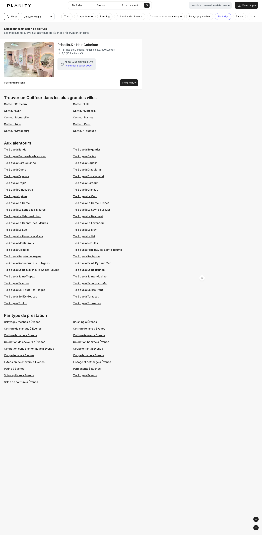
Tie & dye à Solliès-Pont (88, 289)
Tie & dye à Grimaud (85, 189)
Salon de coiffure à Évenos (21, 382)
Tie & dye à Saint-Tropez (19, 276)
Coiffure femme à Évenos (89, 328)
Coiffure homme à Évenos (20, 335)
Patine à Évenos (14, 368)
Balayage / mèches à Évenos (22, 322)
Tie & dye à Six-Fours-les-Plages (24, 289)
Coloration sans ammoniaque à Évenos (29, 348)
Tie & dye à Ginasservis (19, 189)
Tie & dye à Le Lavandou (88, 223)
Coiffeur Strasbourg (17, 130)
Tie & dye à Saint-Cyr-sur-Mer (92, 263)
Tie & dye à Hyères (15, 196)
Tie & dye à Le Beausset (88, 216)
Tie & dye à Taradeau (86, 296)
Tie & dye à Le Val (84, 236)
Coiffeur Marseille (84, 110)
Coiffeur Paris (82, 124)
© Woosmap (199, 533)
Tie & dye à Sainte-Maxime (89, 276)
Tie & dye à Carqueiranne (20, 163)
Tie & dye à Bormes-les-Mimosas (25, 156)
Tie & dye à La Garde (17, 203)
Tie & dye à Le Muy (85, 229)
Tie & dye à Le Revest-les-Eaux (23, 236)
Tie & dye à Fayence (16, 176)
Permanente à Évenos (87, 368)
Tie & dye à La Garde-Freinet (91, 203)
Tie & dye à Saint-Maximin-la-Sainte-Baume (31, 269)
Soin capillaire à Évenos (19, 375)
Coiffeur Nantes (83, 117)
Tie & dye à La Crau (85, 196)
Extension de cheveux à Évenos (24, 362)
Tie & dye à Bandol (15, 149)
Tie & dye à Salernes (16, 283)
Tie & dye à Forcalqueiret (88, 176)
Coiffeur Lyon (12, 110)
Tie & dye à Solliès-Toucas (20, 296)
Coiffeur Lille (81, 104)
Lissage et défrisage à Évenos (92, 362)
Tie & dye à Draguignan (87, 169)
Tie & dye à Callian (84, 156)
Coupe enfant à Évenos (88, 348)
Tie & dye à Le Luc (15, 229)
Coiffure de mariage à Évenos (23, 328)
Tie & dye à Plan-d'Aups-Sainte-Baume (97, 249)
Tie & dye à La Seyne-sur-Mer (91, 209)
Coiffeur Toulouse (84, 130)
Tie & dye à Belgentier (86, 149)
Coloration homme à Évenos (91, 342)
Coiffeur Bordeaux (15, 104)
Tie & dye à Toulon (15, 303)
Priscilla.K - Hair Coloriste (77, 45)
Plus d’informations (14, 82)
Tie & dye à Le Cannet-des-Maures (26, 223)
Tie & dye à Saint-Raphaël (89, 269)
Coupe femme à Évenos (19, 355)
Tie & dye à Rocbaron (86, 256)
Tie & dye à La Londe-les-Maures (25, 209)
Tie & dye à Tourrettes (87, 303)
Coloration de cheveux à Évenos (24, 342)
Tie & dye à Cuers (15, 169)
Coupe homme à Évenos (88, 355)
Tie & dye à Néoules (85, 243)
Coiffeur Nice (12, 124)
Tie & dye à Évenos (85, 375)
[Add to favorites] (50, 46)
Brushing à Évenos (85, 322)
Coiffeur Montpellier (17, 117)
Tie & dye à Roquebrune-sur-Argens (27, 263)
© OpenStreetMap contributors (243, 533)
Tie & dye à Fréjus (15, 183)
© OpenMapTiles (216, 533)
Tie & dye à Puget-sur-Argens (22, 256)
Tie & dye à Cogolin (85, 163)
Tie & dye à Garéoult (85, 183)
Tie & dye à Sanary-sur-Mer (90, 283)
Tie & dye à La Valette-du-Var (22, 216)
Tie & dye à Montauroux (19, 243)
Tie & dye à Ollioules (16, 249)
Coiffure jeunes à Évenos (89, 335)
